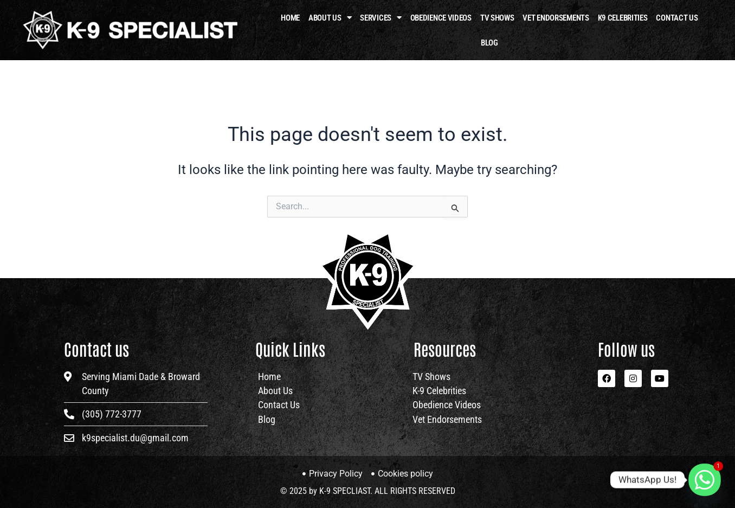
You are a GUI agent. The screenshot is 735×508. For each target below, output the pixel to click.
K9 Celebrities (623, 18)
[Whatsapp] (704, 479)
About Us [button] (329, 17)
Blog (489, 43)
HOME (290, 18)
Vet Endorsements (556, 18)
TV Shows (497, 18)
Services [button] (380, 17)
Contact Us (677, 18)
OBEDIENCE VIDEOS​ (441, 18)
